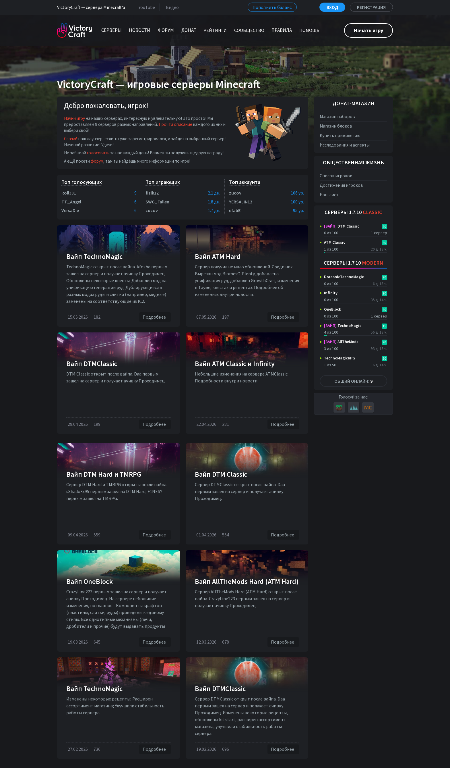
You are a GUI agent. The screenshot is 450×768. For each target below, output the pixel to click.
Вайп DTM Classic (221, 474)
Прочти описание (175, 124)
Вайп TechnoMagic (94, 256)
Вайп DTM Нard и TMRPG (103, 474)
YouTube (145, 7)
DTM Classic (341, 226)
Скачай (70, 138)
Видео (171, 7)
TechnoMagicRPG (339, 358)
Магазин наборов (337, 116)
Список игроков (336, 175)
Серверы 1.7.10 (353, 212)
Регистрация (371, 7)
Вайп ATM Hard (217, 256)
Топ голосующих (81, 182)
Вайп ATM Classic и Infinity (235, 363)
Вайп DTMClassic (91, 363)
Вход (332, 7)
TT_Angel (71, 202)
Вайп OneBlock (89, 581)
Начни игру (74, 118)
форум (97, 161)
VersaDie (70, 210)
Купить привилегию (340, 135)
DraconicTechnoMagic (344, 276)
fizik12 (152, 193)
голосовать (98, 152)
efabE (234, 210)
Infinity (331, 292)
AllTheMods (341, 341)
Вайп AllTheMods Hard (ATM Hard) (247, 581)
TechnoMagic (342, 325)
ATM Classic (334, 242)
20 (384, 226)
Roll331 (68, 193)
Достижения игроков (341, 185)
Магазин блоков (336, 126)
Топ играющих (163, 182)
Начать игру (368, 30)
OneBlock (332, 309)
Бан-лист (329, 194)
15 (384, 326)
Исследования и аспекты (345, 145)
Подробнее (155, 317)
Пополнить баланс (272, 7)
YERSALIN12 (240, 202)
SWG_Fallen (157, 202)
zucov (152, 210)
